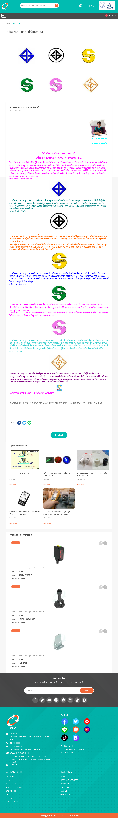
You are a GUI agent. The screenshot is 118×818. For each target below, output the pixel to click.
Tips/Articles (16, 23)
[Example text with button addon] (37, 5)
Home (8, 23)
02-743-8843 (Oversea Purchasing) (25, 749)
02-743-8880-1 (16, 746)
